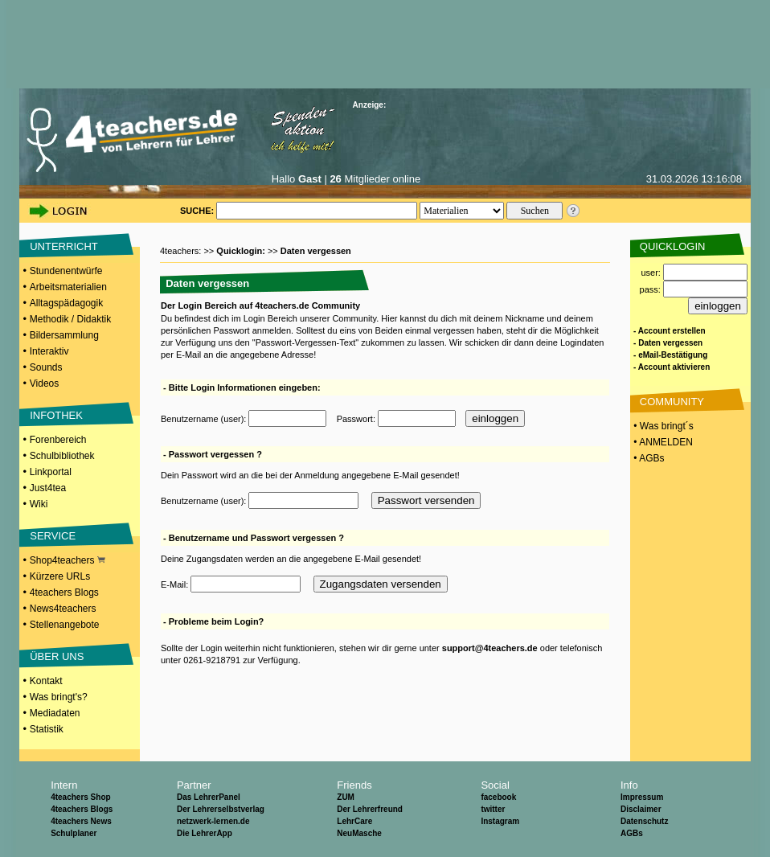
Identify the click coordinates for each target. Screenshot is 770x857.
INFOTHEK (56, 415)
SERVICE (53, 536)
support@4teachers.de (490, 648)
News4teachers (63, 608)
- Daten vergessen (667, 342)
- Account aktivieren (671, 367)
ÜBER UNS (57, 656)
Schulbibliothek (62, 455)
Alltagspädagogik (66, 303)
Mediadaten (55, 713)
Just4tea (48, 488)
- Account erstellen (669, 330)
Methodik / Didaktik (70, 319)
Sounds (46, 367)
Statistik (46, 729)
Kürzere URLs (60, 576)
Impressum (642, 797)
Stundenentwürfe (66, 271)
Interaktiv (49, 351)
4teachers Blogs (64, 592)
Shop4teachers (67, 560)
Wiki (39, 504)
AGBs (632, 833)
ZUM (345, 797)
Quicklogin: (242, 251)
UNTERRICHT (64, 246)
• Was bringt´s (662, 426)
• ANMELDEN (662, 442)
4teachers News (81, 821)
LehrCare (354, 821)
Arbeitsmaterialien (68, 287)
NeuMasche (359, 833)
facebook (498, 797)
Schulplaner (73, 833)
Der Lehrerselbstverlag (220, 809)
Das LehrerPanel (208, 797)
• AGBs (648, 458)
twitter (493, 809)
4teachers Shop (80, 797)
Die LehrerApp (204, 833)
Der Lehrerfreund (370, 809)
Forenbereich (58, 439)
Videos (44, 383)
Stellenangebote (65, 624)
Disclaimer (641, 809)
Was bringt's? (59, 697)
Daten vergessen (316, 251)
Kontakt (46, 681)
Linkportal (51, 472)
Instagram (500, 821)
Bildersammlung (64, 335)
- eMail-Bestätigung (670, 355)
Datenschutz (644, 821)
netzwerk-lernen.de (213, 821)
